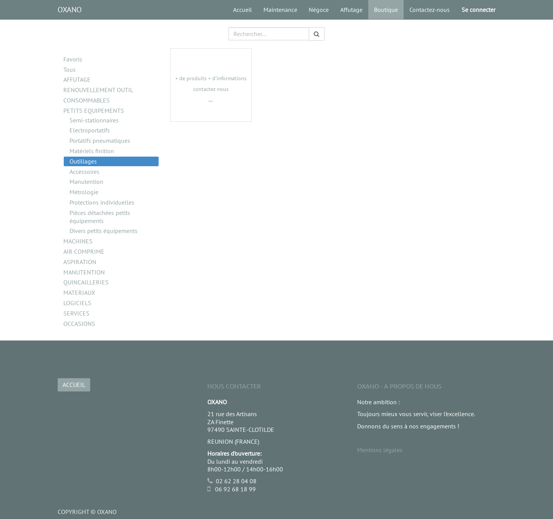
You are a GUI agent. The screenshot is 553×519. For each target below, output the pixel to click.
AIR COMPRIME (83, 251)
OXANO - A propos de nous (399, 386)
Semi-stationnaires (94, 120)
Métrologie (84, 192)
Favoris (72, 59)
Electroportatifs (90, 130)
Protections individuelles (102, 202)
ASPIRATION (79, 262)
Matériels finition (92, 151)
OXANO (70, 10)
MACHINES (78, 241)
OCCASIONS (79, 323)
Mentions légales (379, 450)
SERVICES (76, 313)
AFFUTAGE (77, 79)
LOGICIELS (77, 303)
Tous (69, 69)
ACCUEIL (74, 384)
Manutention (86, 181)
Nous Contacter (234, 386)
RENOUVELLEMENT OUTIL (98, 90)
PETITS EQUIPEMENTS (93, 110)
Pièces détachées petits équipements (100, 217)
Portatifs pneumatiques (100, 140)
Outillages (83, 161)
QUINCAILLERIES (86, 282)
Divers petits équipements (103, 231)
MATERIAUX (79, 292)
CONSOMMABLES (86, 100)
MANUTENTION (84, 272)
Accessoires (84, 171)
